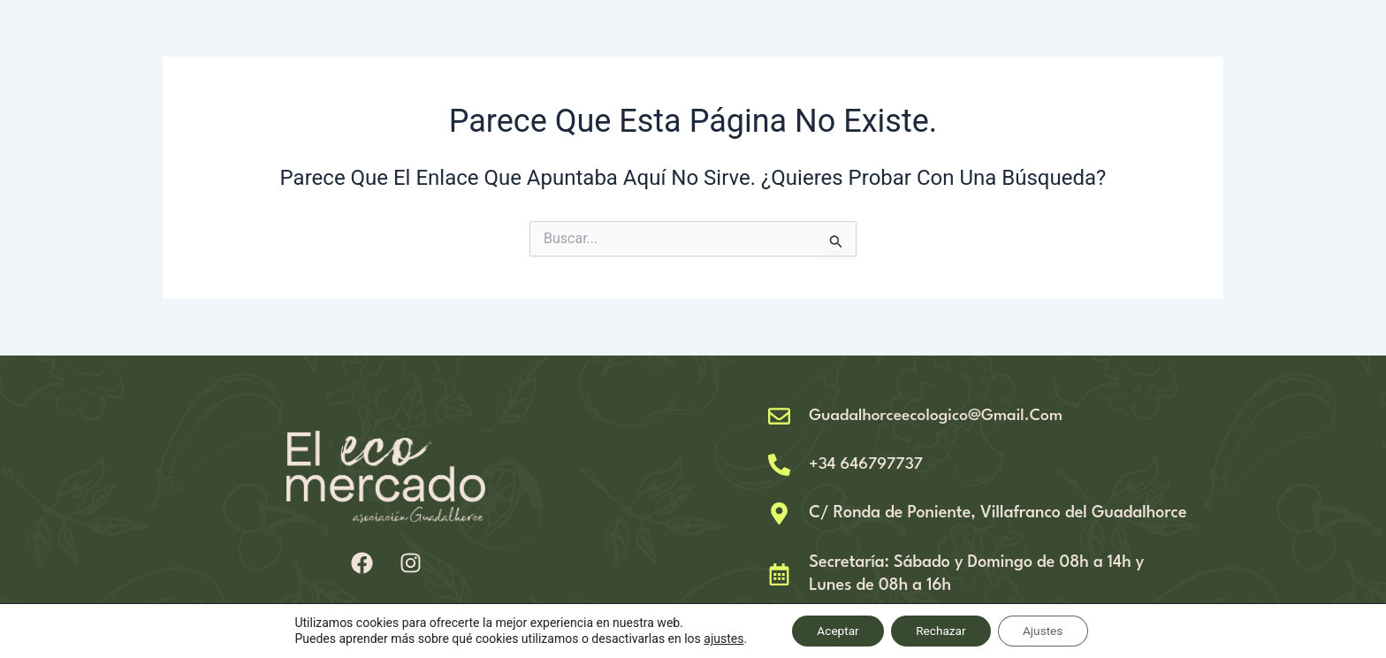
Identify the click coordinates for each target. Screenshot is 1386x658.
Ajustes (1047, 631)
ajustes (717, 638)
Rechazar (940, 631)
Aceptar (834, 631)
